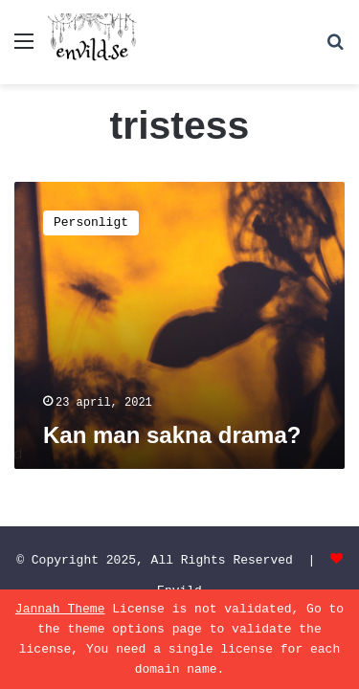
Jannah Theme (60, 609)
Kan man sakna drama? (172, 435)
